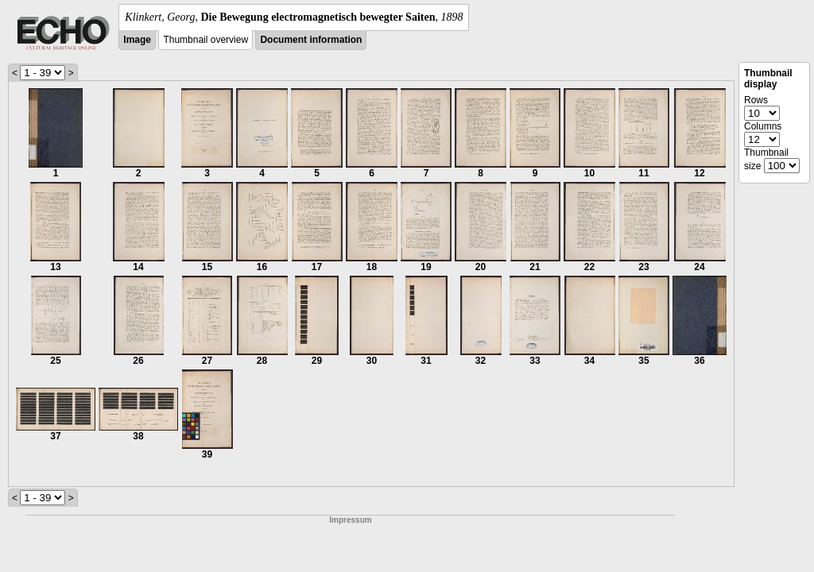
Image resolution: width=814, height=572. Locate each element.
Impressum (350, 520)
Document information (311, 39)
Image (137, 39)
